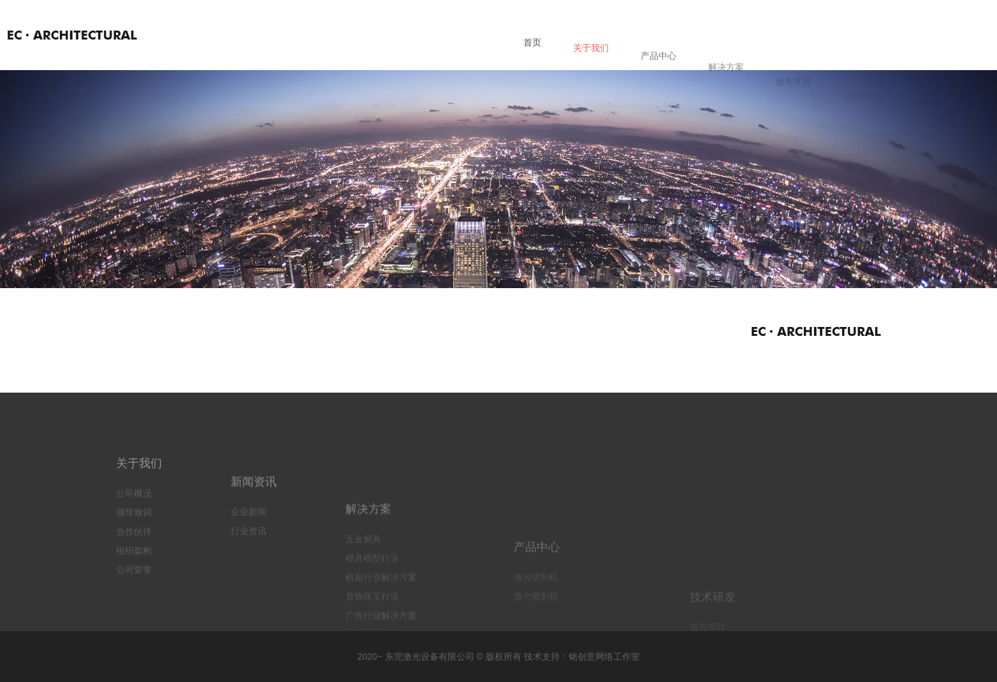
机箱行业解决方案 (381, 615)
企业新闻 (248, 538)
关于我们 (591, 55)
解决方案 (726, 81)
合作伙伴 (134, 550)
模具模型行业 (372, 596)
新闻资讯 (254, 508)
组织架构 (134, 569)
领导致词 (134, 531)
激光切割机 (536, 627)
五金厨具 (363, 577)
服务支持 (793, 97)
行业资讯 (248, 558)
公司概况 (134, 512)
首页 (532, 48)
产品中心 (658, 67)
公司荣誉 (134, 588)
